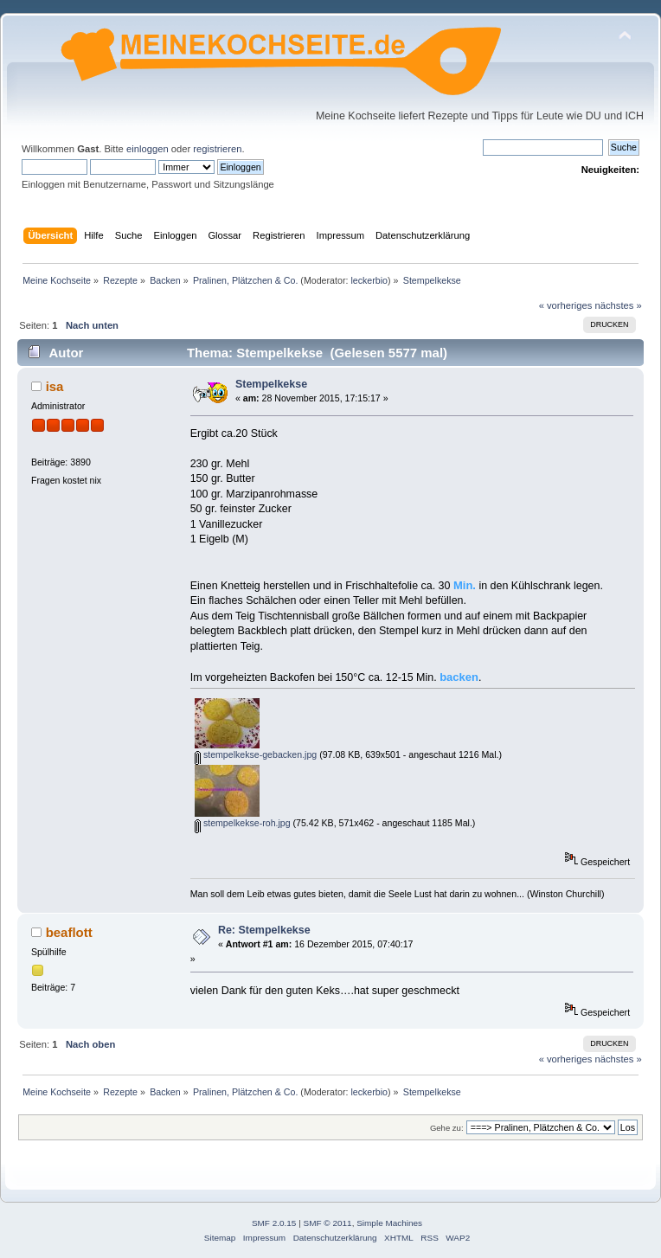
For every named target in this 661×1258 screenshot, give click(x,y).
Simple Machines (389, 1223)
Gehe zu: (447, 1128)
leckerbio (369, 280)
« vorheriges (566, 305)
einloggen (147, 149)
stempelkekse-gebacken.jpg (256, 754)
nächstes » (618, 305)
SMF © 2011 (328, 1223)
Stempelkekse (271, 384)
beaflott (69, 932)
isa (55, 386)
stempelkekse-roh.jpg (243, 823)
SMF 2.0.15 (274, 1223)
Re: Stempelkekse (264, 930)
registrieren (217, 149)
